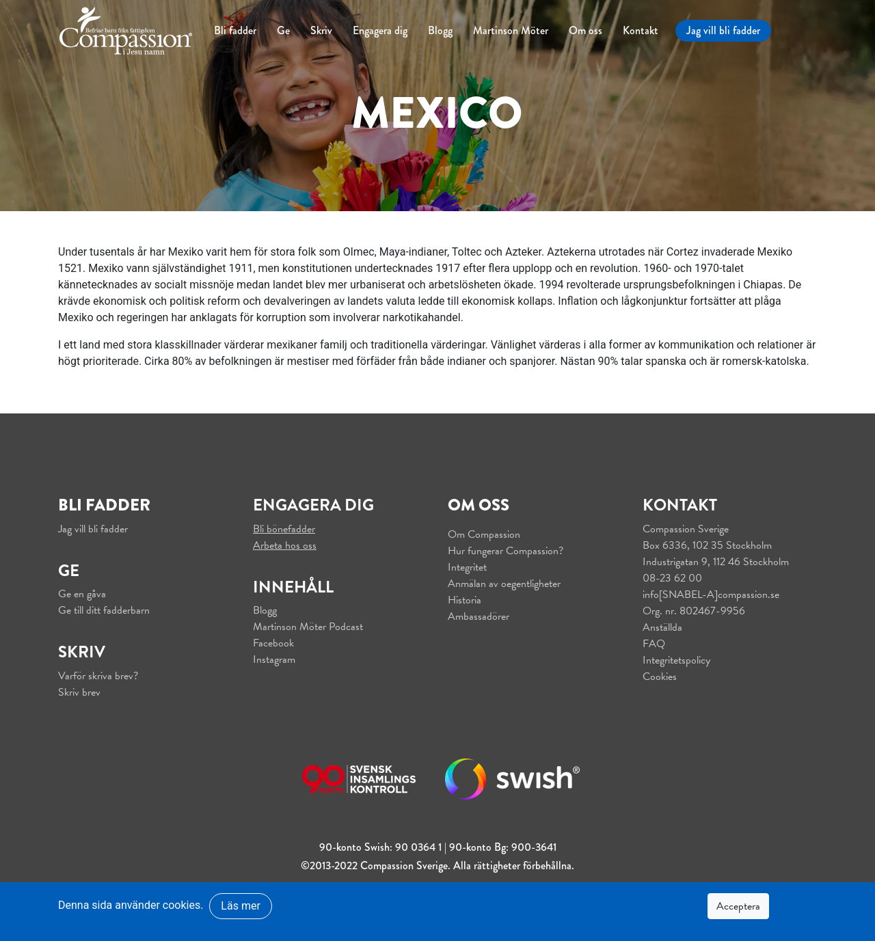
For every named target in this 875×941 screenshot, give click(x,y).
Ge (283, 30)
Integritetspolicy (676, 660)
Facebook (273, 643)
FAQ (654, 644)
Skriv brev (79, 692)
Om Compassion (484, 534)
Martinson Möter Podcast (308, 626)
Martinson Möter (510, 30)
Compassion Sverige (686, 529)
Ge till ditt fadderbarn (104, 610)
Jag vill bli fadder (723, 30)
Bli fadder (235, 30)
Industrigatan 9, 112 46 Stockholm (716, 562)
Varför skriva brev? (98, 676)
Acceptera (738, 906)
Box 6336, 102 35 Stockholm (707, 545)
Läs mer (240, 905)
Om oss (585, 30)
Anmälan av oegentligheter (504, 583)
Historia (464, 600)
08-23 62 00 (672, 578)
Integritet (467, 567)
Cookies (660, 676)
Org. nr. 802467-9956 (694, 611)
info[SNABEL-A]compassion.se (711, 594)
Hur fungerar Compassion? (505, 551)
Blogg (440, 30)
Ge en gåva (82, 594)
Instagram (274, 659)
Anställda (662, 627)
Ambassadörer (478, 616)
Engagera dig (380, 30)
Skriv (321, 30)
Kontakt (640, 30)
